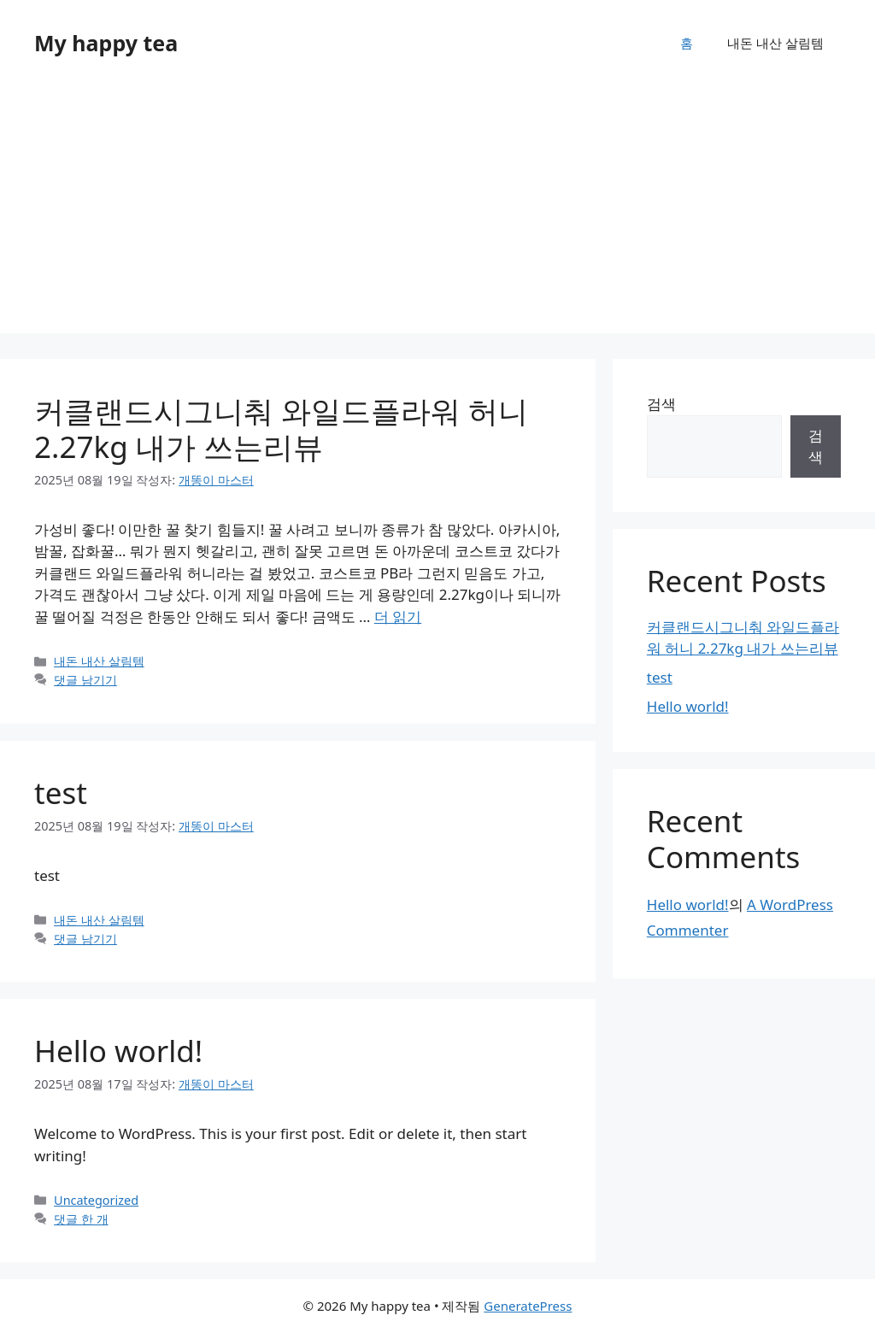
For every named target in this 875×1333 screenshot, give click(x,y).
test (60, 792)
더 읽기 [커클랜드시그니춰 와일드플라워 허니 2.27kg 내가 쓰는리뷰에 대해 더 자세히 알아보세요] (397, 616)
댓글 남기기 (85, 680)
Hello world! (118, 1051)
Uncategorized (96, 1200)
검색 (661, 404)
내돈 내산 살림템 (775, 42)
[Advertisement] (437, 213)
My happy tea (106, 42)
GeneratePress (528, 1305)
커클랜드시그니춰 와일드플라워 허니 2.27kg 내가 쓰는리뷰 (281, 429)
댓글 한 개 (81, 1219)
